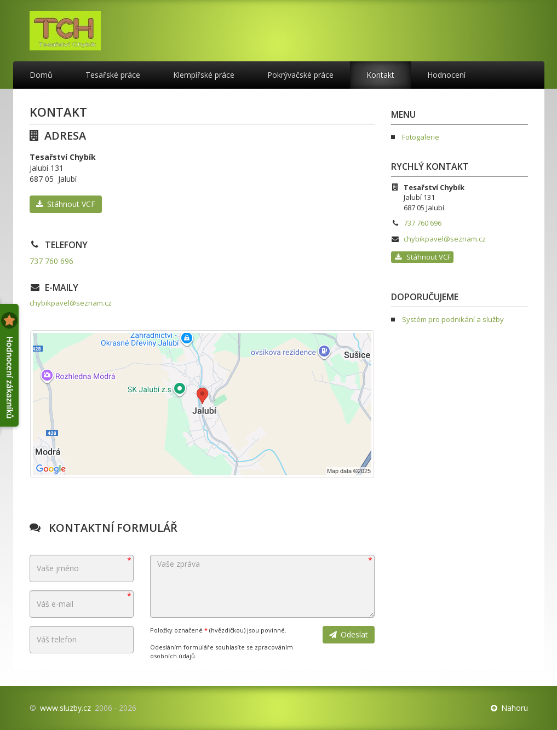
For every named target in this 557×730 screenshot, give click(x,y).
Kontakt (380, 75)
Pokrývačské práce (300, 75)
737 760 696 (51, 261)
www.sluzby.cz (65, 708)
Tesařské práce (112, 75)
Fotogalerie (420, 137)
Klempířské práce (203, 75)
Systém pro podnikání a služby (453, 319)
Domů (41, 75)
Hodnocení (446, 75)
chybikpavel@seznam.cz (71, 303)
